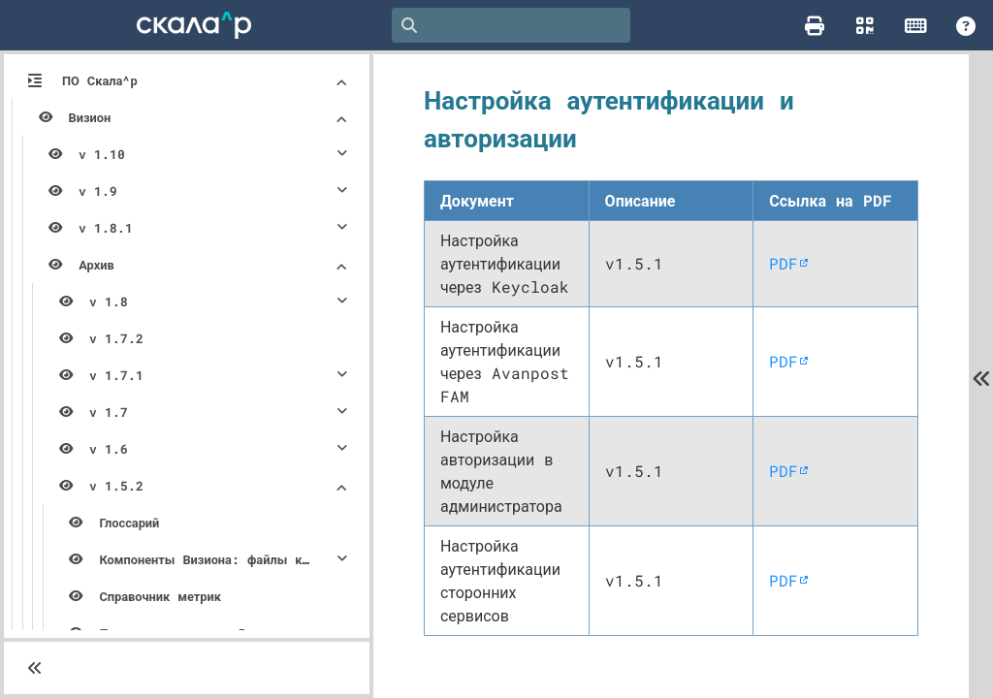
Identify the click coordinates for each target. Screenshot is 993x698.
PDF (788, 275)
